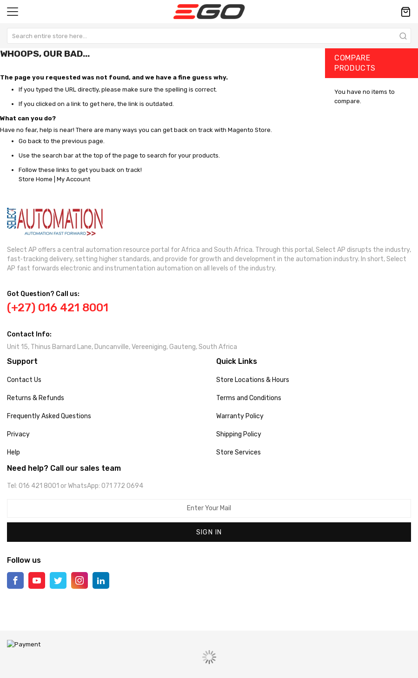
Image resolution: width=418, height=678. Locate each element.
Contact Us (24, 380)
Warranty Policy (240, 416)
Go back (30, 141)
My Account (73, 179)
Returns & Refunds (35, 398)
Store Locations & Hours (252, 380)
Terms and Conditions (248, 398)
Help (13, 452)
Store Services (238, 452)
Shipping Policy (238, 434)
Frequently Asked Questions (49, 416)
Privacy (18, 434)
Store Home (36, 179)
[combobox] (209, 36)
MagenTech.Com (222, 663)
